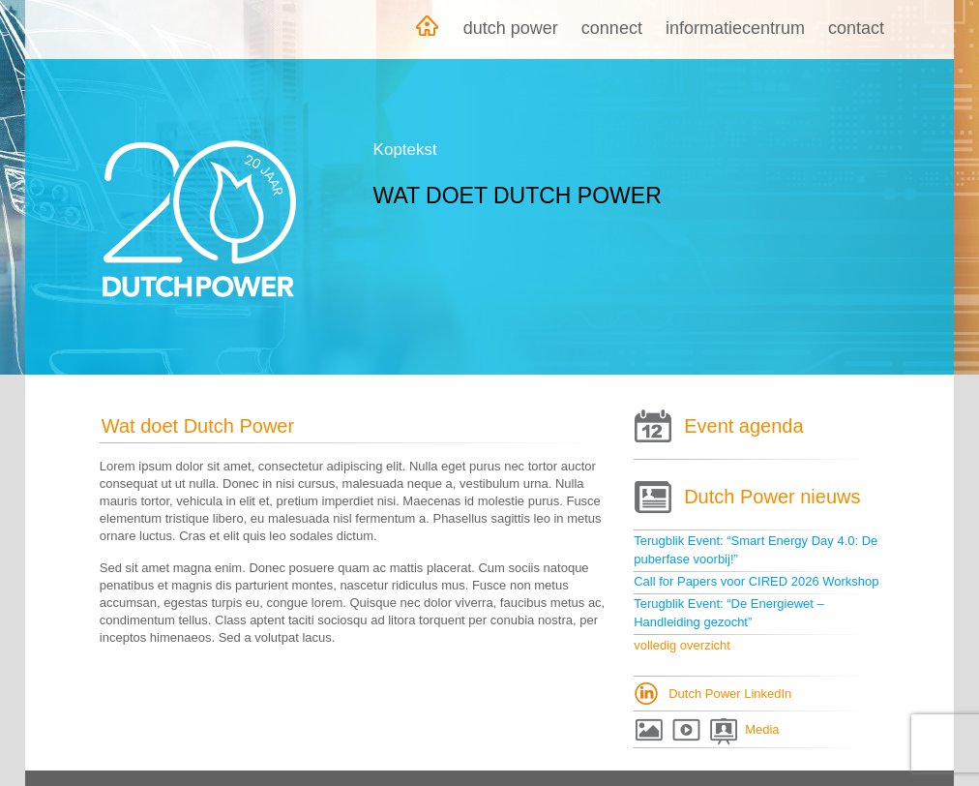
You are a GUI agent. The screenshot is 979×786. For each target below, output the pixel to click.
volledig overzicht (682, 645)
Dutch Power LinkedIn (729, 693)
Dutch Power (510, 28)
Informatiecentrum (735, 28)
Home (426, 29)
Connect (611, 28)
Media (762, 729)
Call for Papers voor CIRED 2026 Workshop (756, 581)
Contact (856, 28)
